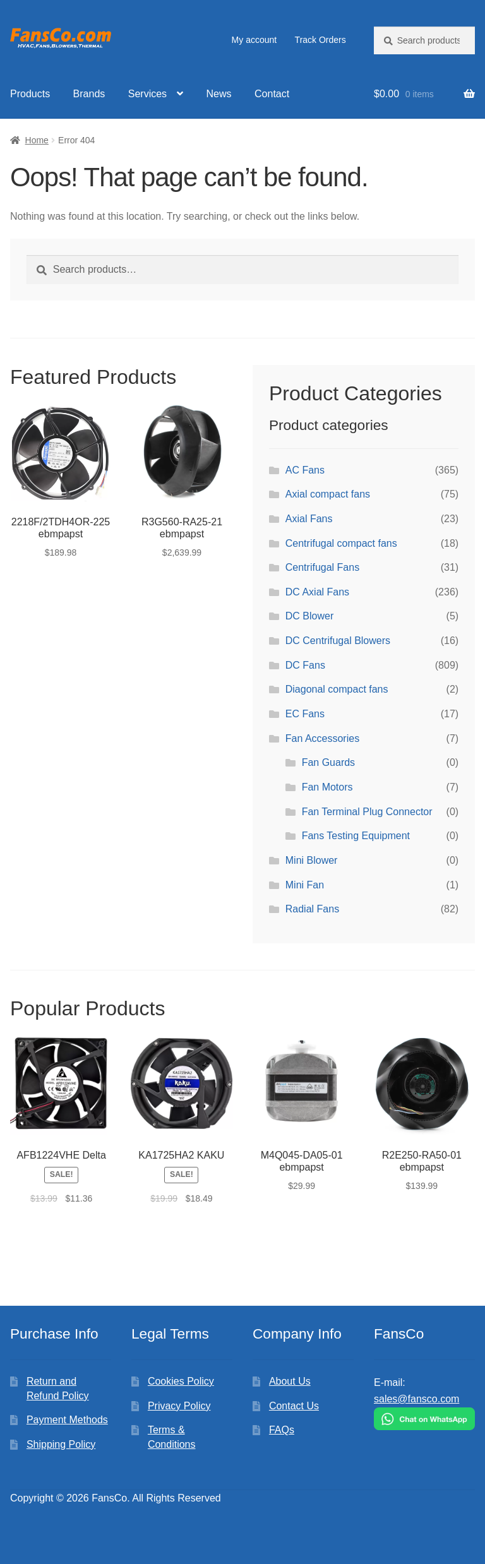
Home (37, 140)
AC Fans (305, 470)
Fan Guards (328, 762)
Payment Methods (67, 1419)
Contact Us (294, 1405)
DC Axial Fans (317, 592)
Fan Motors (327, 787)
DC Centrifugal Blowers (337, 640)
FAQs (281, 1429)
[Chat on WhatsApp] (424, 1418)
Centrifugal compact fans (341, 543)
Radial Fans (312, 909)
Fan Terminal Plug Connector (367, 811)
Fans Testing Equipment (356, 835)
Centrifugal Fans (322, 567)
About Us (290, 1381)
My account (254, 40)
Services (147, 93)
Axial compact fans (327, 494)
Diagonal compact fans (336, 689)
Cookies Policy (181, 1381)
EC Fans (305, 713)
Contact (271, 93)
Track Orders (320, 40)
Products (30, 93)
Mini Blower (311, 860)
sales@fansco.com (416, 1399)
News (219, 93)
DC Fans (305, 665)
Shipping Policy (61, 1444)
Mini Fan (304, 885)
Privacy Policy (179, 1405)
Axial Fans (309, 518)
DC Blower (309, 616)
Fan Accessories (322, 738)
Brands (89, 93)
